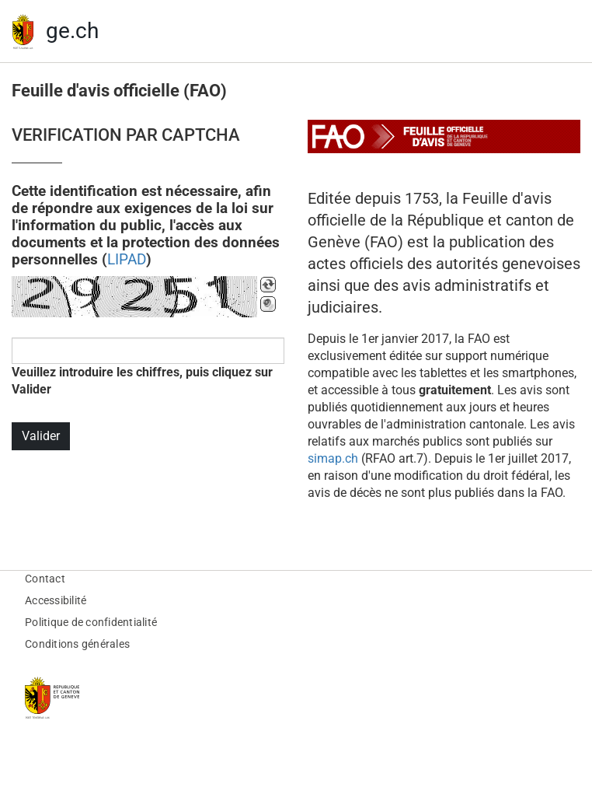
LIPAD (126, 259)
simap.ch (333, 458)
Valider (41, 435)
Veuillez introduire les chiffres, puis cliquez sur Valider (142, 381)
